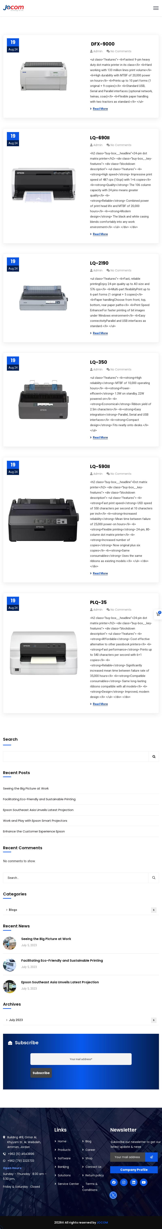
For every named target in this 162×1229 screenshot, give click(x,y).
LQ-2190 (99, 263)
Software (64, 1158)
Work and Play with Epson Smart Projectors (35, 820)
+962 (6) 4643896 (21, 1154)
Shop (89, 1158)
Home (62, 1141)
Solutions (64, 1175)
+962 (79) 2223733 (20, 1161)
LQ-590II (100, 466)
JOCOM (102, 1222)
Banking (63, 1167)
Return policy (94, 1175)
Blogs (83, 910)
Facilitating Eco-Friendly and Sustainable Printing (39, 799)
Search (10, 739)
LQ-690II (100, 138)
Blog (88, 1141)
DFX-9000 (102, 44)
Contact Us (93, 1167)
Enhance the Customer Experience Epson (34, 831)
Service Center (68, 1184)
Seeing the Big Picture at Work (26, 788)
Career (90, 1150)
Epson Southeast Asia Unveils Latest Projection (38, 810)
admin (97, 51)
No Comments (121, 51)
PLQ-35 (98, 602)
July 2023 (83, 1020)
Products (64, 1150)
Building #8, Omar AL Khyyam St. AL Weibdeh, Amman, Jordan (24, 1142)
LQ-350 (98, 362)
